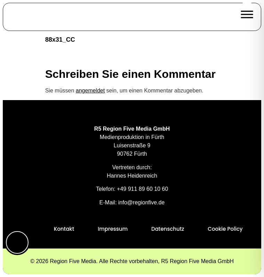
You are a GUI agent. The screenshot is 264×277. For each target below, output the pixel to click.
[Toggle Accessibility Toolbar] (17, 242)
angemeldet (90, 90)
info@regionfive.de (141, 202)
